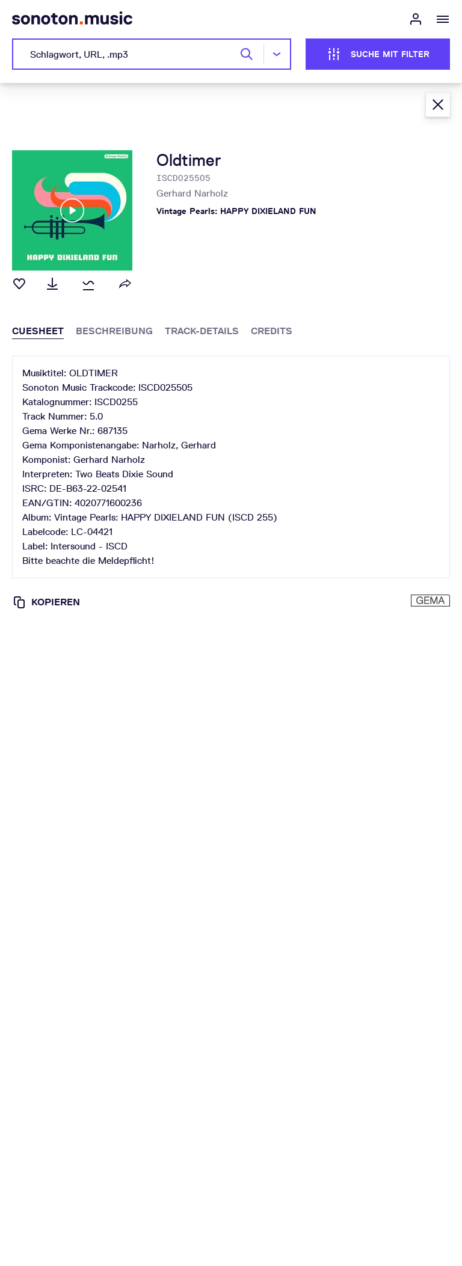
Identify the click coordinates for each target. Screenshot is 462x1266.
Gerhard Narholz (192, 193)
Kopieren (46, 602)
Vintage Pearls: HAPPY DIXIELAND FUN (236, 211)
